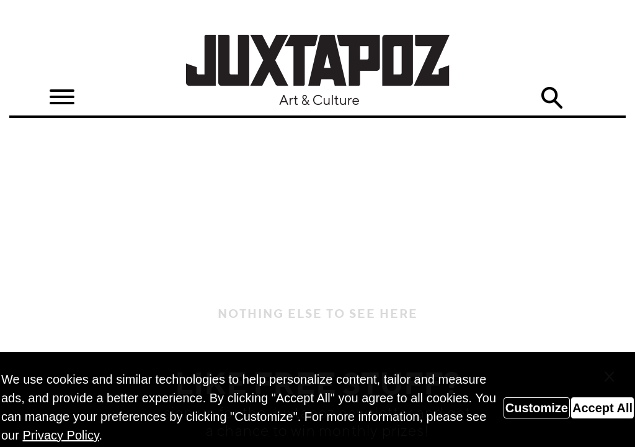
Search (551, 98)
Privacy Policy (60, 435)
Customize (536, 408)
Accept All (602, 408)
